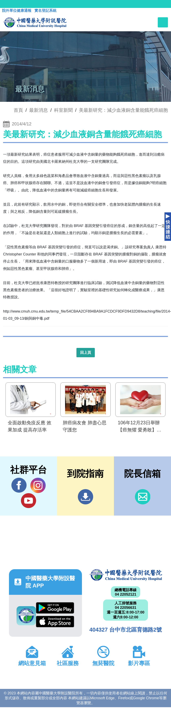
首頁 (18, 110)
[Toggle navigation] (163, 22)
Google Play (55, 608)
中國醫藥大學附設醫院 (125, 575)
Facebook (19, 485)
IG (38, 485)
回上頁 (85, 353)
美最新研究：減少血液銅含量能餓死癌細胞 (123, 110)
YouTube (28, 500)
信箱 (142, 496)
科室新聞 (63, 110)
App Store (55, 621)
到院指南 (85, 496)
